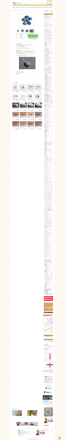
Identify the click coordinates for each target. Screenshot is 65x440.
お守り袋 (46, 287)
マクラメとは (51, 317)
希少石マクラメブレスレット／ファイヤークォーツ (38, 117)
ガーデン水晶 (46, 212)
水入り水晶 (46, 217)
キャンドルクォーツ (47, 282)
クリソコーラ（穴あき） (47, 207)
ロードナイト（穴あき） (47, 193)
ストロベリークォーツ (47, 229)
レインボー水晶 (46, 215)
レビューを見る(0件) (33, 39)
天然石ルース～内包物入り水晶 (48, 209)
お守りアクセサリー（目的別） (48, 35)
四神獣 (45, 45)
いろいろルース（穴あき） (48, 181)
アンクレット (46, 42)
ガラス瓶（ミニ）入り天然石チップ (49, 261)
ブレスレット (46, 40)
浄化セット (46, 263)
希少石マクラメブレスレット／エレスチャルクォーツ (31, 126)
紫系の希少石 (46, 59)
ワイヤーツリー (46, 64)
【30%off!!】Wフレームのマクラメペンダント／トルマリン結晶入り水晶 (16, 90)
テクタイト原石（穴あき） (48, 206)
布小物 (45, 286)
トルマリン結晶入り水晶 (47, 218)
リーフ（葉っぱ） (47, 120)
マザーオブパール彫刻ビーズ (48, 122)
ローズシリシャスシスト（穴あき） (49, 191)
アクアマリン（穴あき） (47, 197)
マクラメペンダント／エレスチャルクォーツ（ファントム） (38, 99)
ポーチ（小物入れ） (47, 288)
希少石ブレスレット (47, 50)
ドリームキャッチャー (47, 66)
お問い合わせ (40, 438)
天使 (45, 140)
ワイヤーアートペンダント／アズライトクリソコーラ (16, 108)
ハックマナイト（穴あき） (48, 203)
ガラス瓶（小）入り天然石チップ (48, 262)
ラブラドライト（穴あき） (48, 198)
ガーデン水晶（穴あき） (47, 221)
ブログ (52, 332)
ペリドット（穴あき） (47, 195)
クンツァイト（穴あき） (47, 190)
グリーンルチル (46, 231)
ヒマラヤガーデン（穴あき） (48, 222)
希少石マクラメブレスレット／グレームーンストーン (23, 126)
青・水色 (18, 73)
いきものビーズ (46, 121)
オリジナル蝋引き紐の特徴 (50, 318)
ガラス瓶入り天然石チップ (48, 260)
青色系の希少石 (46, 55)
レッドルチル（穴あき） (47, 224)
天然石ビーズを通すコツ (50, 320)
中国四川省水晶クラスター (48, 283)
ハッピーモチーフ (47, 46)
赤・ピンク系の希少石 (47, 58)
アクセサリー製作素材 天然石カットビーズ (22, 72)
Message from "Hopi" (47, 49)
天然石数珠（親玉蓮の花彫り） (48, 289)
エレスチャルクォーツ (47, 54)
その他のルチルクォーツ (47, 52)
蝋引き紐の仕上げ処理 (50, 321)
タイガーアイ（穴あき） (47, 208)
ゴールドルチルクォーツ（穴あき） (49, 220)
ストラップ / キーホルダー (48, 41)
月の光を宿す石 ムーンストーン (49, 336)
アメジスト (46, 269)
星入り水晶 (46, 216)
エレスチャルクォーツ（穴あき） (48, 225)
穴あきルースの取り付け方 (50, 322)
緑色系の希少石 (46, 56)
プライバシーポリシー (30, 438)
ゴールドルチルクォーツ (47, 51)
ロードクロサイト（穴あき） (48, 192)
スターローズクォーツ (47, 268)
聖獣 (45, 44)
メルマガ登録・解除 (25, 438)
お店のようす (51, 331)
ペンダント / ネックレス (47, 39)
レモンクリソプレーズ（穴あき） (48, 194)
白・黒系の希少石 (47, 60)
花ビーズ (46, 119)
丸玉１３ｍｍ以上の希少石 (48, 61)
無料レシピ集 (51, 324)
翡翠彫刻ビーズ (46, 123)
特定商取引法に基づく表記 (36, 438)
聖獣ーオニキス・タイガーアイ (48, 141)
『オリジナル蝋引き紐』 (45, 7)
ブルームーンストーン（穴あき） (48, 196)
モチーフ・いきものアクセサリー (48, 38)
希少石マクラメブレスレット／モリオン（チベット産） (31, 117)
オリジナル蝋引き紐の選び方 (50, 319)
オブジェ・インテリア (47, 63)
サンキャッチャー (47, 65)
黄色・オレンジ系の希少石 (48, 57)
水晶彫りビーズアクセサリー (48, 43)
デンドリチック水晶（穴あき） (48, 223)
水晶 (45, 228)
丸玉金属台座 (46, 290)
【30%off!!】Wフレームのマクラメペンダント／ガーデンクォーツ (23, 89)
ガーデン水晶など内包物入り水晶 (48, 53)
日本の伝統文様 (46, 48)
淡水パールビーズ (47, 124)
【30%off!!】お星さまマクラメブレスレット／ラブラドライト (31, 89)
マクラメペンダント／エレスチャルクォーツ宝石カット (31, 99)
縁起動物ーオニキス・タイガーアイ (49, 142)
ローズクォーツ (46, 230)
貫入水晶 (46, 213)
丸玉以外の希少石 (47, 62)
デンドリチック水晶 (47, 214)
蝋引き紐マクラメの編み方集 (50, 323)
